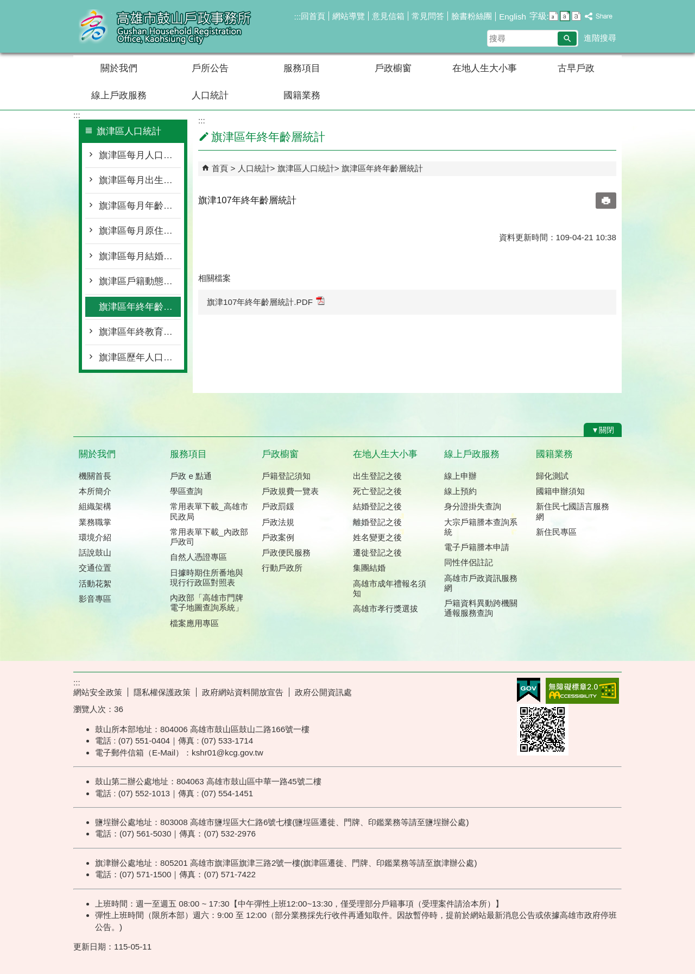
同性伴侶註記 (468, 562)
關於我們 (118, 68)
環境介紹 (95, 537)
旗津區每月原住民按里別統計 (140, 231)
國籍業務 (301, 95)
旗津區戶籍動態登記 (140, 281)
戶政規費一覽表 (290, 491)
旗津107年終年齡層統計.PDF (266, 301)
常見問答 (428, 16)
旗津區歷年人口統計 (140, 357)
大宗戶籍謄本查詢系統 (480, 526)
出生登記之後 (377, 475)
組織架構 (95, 506)
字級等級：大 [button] (576, 16)
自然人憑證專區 (198, 556)
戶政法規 (278, 522)
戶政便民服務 (286, 552)
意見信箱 (388, 16)
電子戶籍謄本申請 (476, 547)
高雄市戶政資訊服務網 (480, 582)
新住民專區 (556, 531)
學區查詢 (186, 491)
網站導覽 (348, 16)
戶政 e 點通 (191, 475)
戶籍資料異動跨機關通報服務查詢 (480, 607)
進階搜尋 (600, 37)
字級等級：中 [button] (565, 16)
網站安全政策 (97, 692)
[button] (567, 39)
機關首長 (95, 475)
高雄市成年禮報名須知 (389, 588)
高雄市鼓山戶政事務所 (165, 26)
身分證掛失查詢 (472, 506)
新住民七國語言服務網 (572, 511)
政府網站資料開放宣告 (242, 692)
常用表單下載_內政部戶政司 (209, 536)
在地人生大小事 (484, 68)
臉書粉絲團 (471, 16)
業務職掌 (95, 522)
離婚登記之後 (377, 522)
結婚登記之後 (377, 506)
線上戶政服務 (119, 95)
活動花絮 (95, 583)
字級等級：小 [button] (553, 16)
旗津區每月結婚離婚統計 (140, 256)
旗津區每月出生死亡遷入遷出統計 (140, 180)
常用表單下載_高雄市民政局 (209, 511)
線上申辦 (460, 475)
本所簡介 (95, 491)
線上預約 (460, 491)
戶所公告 (210, 68)
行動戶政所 (282, 567)
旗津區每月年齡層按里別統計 (140, 206)
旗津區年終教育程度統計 (140, 332)
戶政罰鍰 (278, 506)
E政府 (528, 690)
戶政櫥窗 (393, 68)
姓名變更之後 (377, 537)
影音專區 (95, 598)
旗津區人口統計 (305, 168)
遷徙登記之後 (377, 552)
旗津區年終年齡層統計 (140, 307)
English (512, 16)
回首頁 (313, 16)
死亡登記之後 (377, 491)
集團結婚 (369, 567)
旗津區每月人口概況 (140, 155)
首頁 (220, 168)
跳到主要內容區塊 (5, 5)
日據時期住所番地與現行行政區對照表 (206, 577)
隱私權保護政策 (162, 692)
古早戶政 (576, 68)
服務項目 (301, 68)
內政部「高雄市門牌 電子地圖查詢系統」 (206, 602)
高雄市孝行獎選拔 (385, 608)
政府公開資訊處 (323, 692)
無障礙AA (582, 691)
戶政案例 (278, 537)
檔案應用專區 (194, 623)
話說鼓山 (95, 552)
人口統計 (210, 95)
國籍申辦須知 (560, 491)
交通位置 (95, 567)
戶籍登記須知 (286, 475)
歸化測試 (552, 475)
